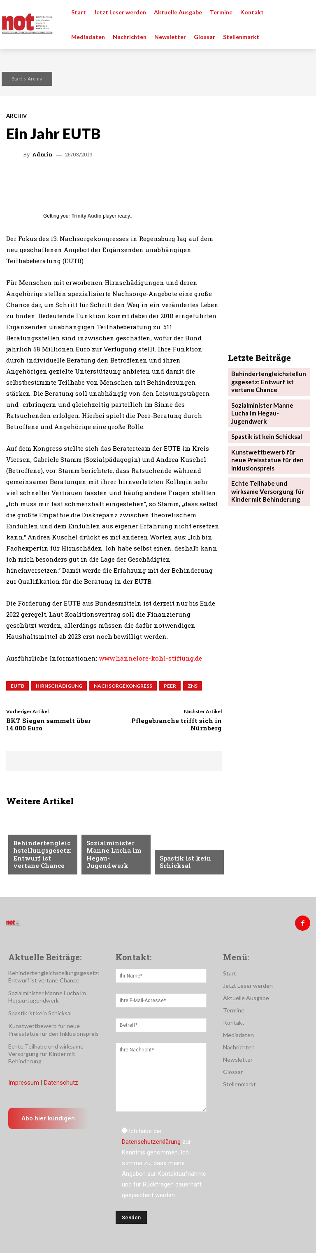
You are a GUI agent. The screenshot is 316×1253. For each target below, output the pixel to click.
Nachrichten (105, 840)
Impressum (23, 1079)
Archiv (35, 79)
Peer (170, 686)
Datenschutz (61, 1079)
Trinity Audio (87, 216)
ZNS (193, 686)
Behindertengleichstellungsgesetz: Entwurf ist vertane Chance (42, 856)
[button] (303, 12)
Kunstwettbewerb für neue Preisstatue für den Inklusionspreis (266, 318)
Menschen (27, 833)
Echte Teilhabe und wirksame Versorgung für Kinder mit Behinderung (264, 346)
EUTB (17, 686)
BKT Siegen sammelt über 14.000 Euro (48, 724)
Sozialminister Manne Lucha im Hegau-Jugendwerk (114, 859)
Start (17, 79)
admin (42, 154)
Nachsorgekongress (123, 686)
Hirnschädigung (59, 686)
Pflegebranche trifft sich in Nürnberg (176, 724)
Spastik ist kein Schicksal (183, 863)
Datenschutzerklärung (151, 1138)
